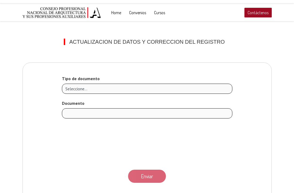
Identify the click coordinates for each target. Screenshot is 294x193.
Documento (73, 103)
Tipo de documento (81, 78)
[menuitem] (116, 12)
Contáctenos (258, 12)
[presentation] (147, 142)
